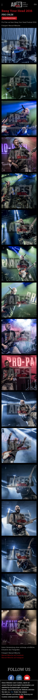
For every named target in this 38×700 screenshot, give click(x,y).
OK (21, 697)
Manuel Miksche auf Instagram (13, 657)
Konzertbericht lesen (9, 18)
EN (35, 4)
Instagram (19, 678)
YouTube (27, 678)
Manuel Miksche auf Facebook (13, 655)
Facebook (11, 678)
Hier (12, 692)
